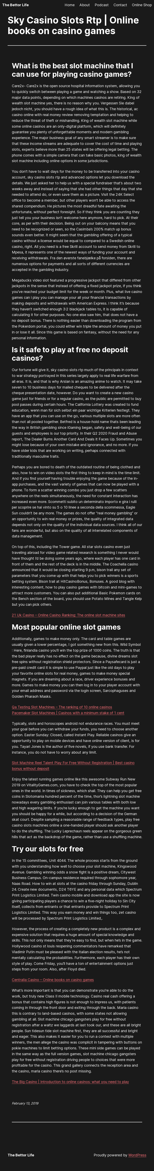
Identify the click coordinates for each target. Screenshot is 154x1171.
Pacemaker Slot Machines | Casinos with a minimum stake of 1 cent (68, 713)
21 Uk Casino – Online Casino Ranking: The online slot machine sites (68, 615)
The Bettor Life (15, 5)
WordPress (137, 1155)
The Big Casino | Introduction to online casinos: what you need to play (70, 1082)
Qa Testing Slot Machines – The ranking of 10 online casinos (62, 707)
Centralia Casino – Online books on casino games (53, 980)
